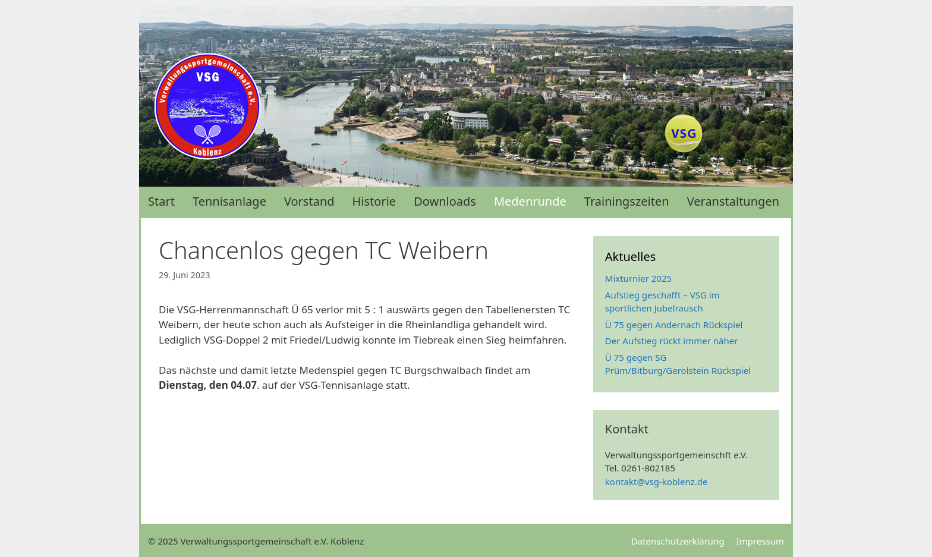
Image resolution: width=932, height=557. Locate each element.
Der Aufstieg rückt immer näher (671, 341)
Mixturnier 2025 (638, 278)
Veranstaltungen (733, 201)
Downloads (445, 201)
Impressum (760, 541)
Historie (374, 201)
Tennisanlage (229, 201)
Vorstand (309, 201)
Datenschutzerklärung (678, 541)
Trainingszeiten (626, 201)
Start (161, 201)
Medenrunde (530, 201)
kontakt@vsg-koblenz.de (656, 481)
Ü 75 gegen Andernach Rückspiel (674, 325)
